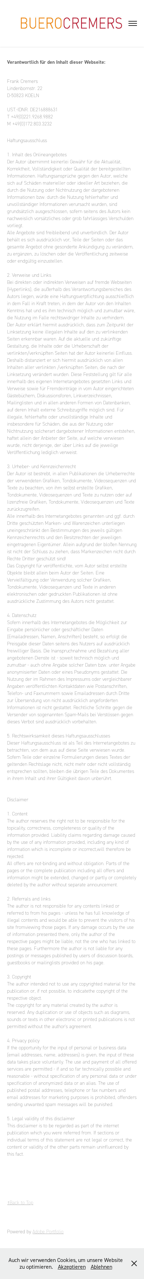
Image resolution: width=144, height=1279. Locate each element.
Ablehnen (101, 1266)
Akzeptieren (72, 1266)
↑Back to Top (20, 1203)
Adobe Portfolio (48, 1232)
